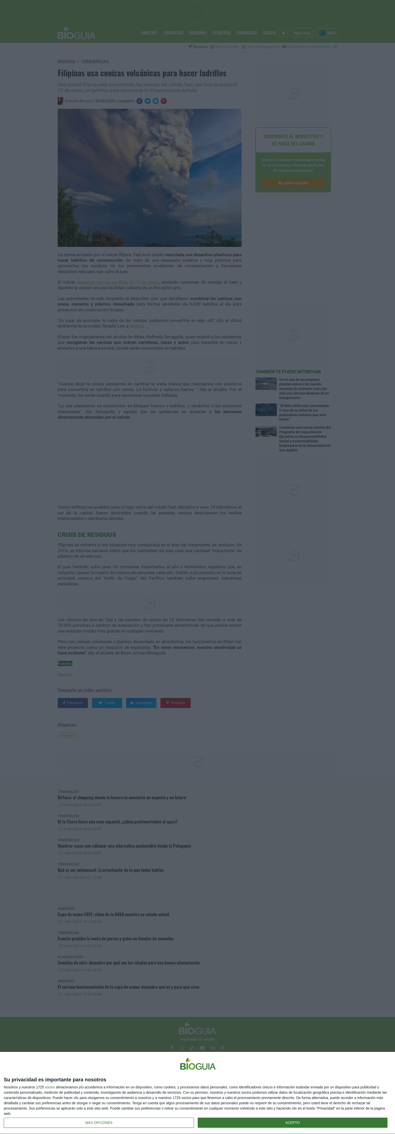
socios (50, 1087)
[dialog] (197, 1093)
